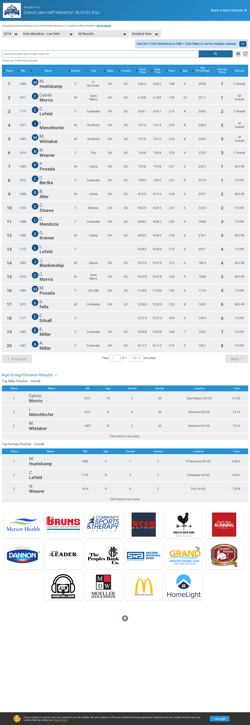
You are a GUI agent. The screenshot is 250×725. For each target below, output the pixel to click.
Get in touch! (103, 25)
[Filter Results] (238, 54)
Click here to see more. (125, 436)
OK (243, 44)
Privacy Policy (60, 720)
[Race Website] (13, 10)
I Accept (220, 719)
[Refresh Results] (245, 54)
